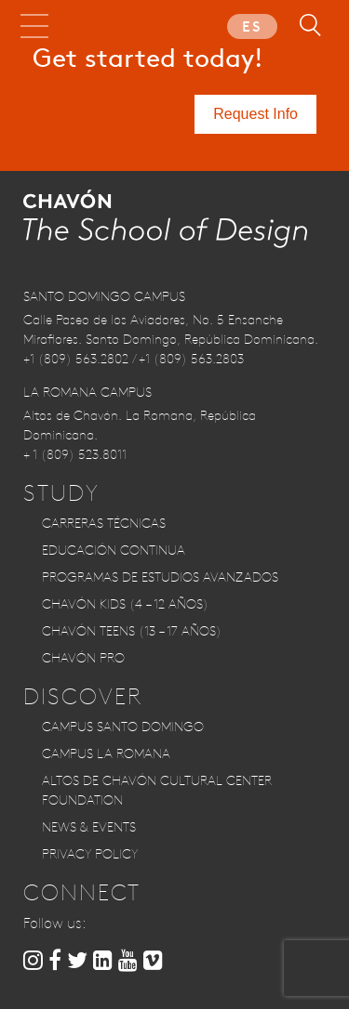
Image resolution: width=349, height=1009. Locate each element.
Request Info (255, 114)
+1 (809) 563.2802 (75, 358)
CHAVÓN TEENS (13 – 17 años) (131, 630)
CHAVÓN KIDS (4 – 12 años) (125, 604)
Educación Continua (113, 550)
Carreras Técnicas (104, 523)
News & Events (89, 827)
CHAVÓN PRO (83, 657)
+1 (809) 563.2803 (191, 358)
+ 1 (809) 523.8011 (75, 454)
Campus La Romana (106, 753)
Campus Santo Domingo (123, 726)
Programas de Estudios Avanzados (160, 577)
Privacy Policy (90, 853)
